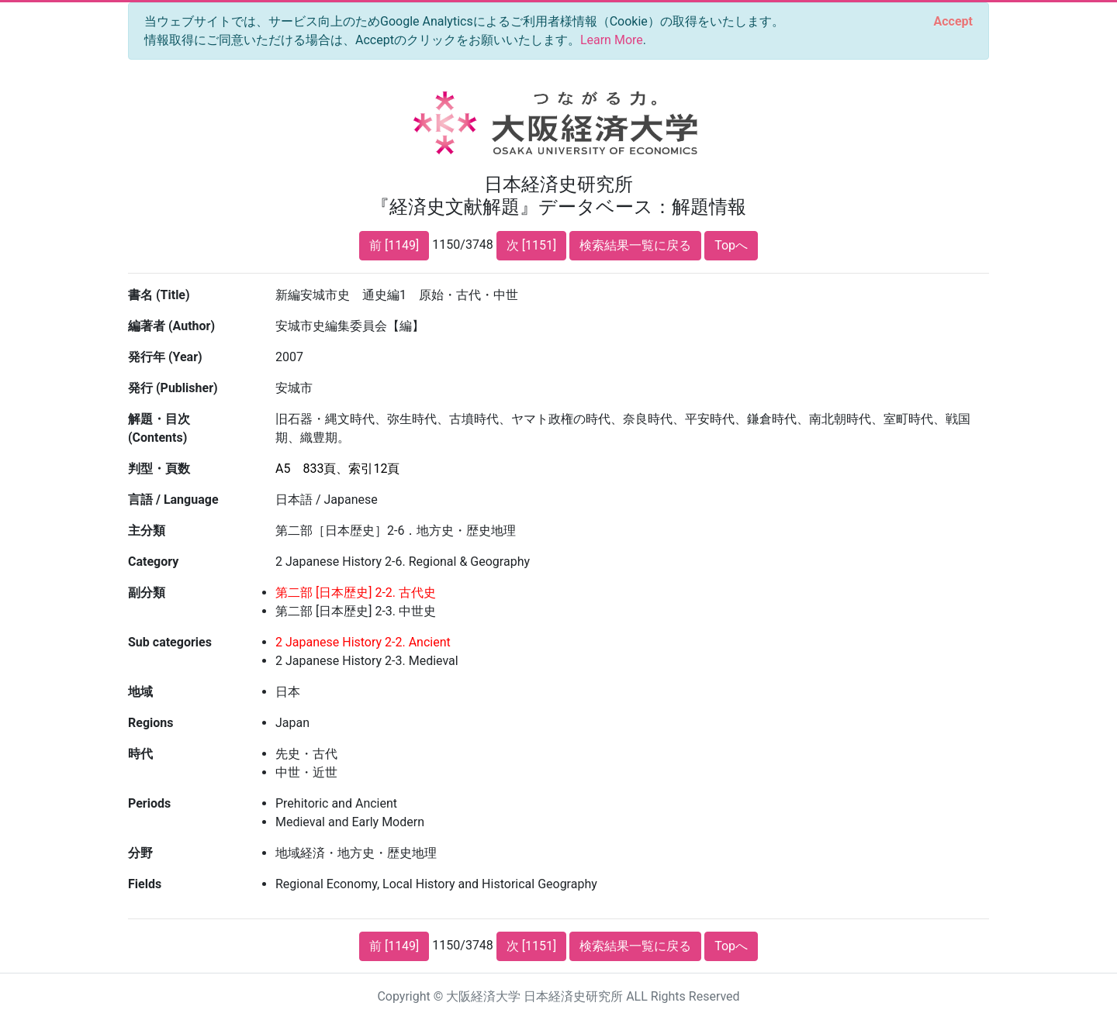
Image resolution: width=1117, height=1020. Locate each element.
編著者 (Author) (171, 326)
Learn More (611, 40)
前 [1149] (394, 245)
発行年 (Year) (165, 357)
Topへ (731, 245)
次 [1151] (531, 245)
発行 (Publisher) (173, 388)
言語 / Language (173, 499)
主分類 (146, 530)
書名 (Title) (159, 295)
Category (153, 561)
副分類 (146, 592)
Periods (149, 803)
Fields (144, 884)
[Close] (953, 21)
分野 (140, 853)
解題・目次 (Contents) (159, 428)
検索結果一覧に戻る (635, 245)
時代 (140, 753)
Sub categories (170, 642)
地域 (140, 691)
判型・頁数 (159, 468)
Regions (150, 722)
